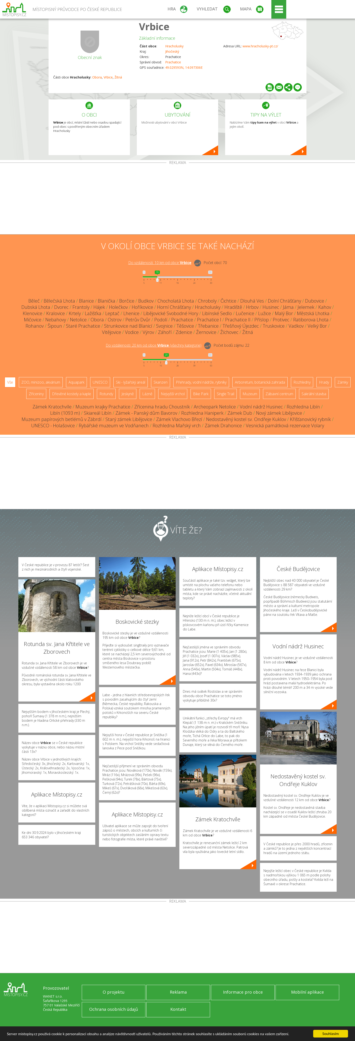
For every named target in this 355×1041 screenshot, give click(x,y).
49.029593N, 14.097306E (184, 67)
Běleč (34, 301)
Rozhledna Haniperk (202, 413)
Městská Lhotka (313, 313)
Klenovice (32, 313)
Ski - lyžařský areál (130, 382)
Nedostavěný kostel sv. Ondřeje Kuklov (246, 419)
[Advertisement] (177, 199)
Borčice (126, 301)
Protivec (281, 320)
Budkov (146, 301)
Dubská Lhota (35, 307)
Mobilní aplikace (307, 992)
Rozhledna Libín (303, 407)
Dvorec (61, 307)
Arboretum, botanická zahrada (260, 382)
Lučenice (245, 313)
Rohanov (35, 326)
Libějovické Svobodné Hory (170, 313)
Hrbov (252, 307)
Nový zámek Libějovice (279, 413)
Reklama (178, 992)
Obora (97, 77)
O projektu (114, 992)
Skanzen (161, 382)
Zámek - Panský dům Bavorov (146, 413)
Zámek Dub (239, 413)
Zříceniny (36, 393)
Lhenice (131, 313)
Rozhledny (302, 382)
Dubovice (314, 301)
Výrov (148, 332)
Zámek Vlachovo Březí (179, 419)
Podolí (160, 320)
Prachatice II (237, 320)
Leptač (112, 313)
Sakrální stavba (314, 393)
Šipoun (55, 326)
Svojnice (164, 326)
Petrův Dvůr (137, 320)
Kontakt (178, 1009)
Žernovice (206, 332)
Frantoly (80, 307)
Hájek (99, 307)
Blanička (106, 301)
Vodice (132, 332)
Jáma (288, 307)
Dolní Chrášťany (284, 301)
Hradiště (233, 307)
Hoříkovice (142, 307)
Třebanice (208, 326)
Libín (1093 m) (65, 413)
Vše (10, 382)
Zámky (342, 382)
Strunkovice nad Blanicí (128, 326)
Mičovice (32, 320)
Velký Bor (317, 326)
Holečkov (118, 307)
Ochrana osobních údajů (113, 1009)
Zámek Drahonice (223, 425)
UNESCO (100, 382)
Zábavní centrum (279, 393)
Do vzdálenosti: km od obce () (153, 345)
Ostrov (115, 320)
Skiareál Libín (98, 413)
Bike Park (200, 393)
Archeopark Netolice (215, 407)
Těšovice (185, 326)
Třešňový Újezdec (241, 326)
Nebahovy (55, 320)
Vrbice (154, 26)
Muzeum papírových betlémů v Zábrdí (62, 419)
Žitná (118, 77)
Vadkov (296, 326)
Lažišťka (93, 313)
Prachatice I (209, 320)
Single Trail (225, 393)
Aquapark (76, 382)
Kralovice (55, 313)
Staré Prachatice (83, 326)
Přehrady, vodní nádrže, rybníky (201, 382)
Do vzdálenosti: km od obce (159, 262)
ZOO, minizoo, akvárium (40, 382)
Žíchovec (229, 332)
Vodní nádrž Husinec (261, 407)
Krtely (75, 313)
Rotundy (106, 393)
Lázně (147, 393)
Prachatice (173, 62)
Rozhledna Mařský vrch (177, 425)
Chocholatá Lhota (176, 301)
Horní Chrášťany (174, 307)
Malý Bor (284, 313)
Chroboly (207, 301)
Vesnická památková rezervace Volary (285, 425)
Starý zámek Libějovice (128, 419)
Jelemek (306, 307)
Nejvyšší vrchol (173, 393)
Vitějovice (111, 332)
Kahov (324, 307)
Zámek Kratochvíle (52, 407)
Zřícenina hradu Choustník (162, 407)
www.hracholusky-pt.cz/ (260, 46)
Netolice (78, 320)
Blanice (86, 301)
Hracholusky (174, 46)
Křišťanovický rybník (310, 419)
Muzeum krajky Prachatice (103, 407)
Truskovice (274, 326)
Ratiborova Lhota (311, 320)
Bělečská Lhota (59, 301)
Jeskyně (128, 393)
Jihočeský (172, 51)
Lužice (264, 313)
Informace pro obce (243, 992)
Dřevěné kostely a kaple (71, 393)
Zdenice (184, 332)
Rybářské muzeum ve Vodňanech (114, 425)
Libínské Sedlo (217, 313)
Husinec (271, 307)
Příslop (261, 320)
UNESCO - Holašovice (53, 425)
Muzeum (250, 393)
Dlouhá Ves (252, 301)
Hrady (324, 382)
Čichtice (228, 301)
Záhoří (165, 332)
